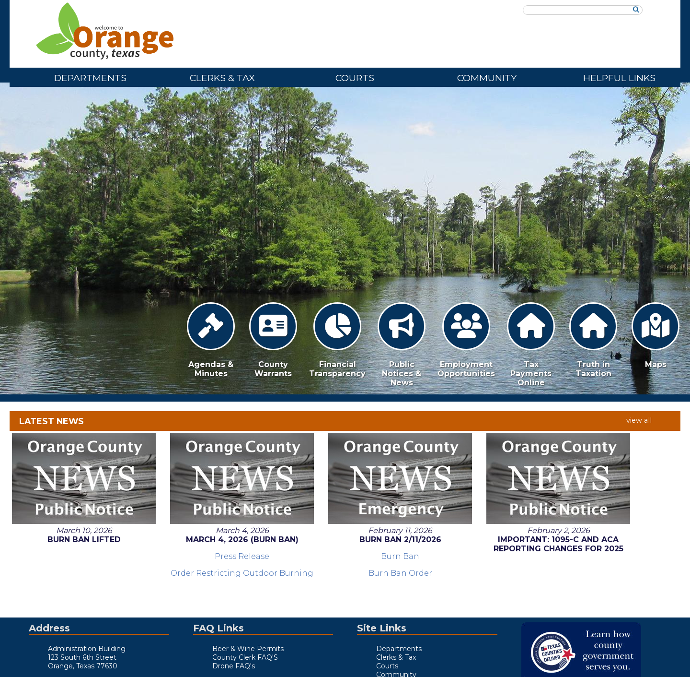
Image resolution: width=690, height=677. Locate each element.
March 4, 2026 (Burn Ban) (209, 456)
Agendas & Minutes (211, 340)
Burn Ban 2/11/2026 (345, 456)
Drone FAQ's (233, 666)
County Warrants (273, 340)
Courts (354, 77)
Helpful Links (619, 77)
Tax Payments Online (531, 344)
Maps (655, 335)
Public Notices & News (402, 344)
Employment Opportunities (466, 340)
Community (487, 77)
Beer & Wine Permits (248, 648)
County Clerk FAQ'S (245, 657)
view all (639, 420)
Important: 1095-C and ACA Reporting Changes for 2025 (481, 465)
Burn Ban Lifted (73, 456)
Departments (90, 77)
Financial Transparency (337, 340)
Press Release (209, 472)
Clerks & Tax (222, 77)
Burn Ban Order (345, 489)
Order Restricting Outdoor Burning (209, 494)
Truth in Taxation (593, 340)
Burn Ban (345, 472)
